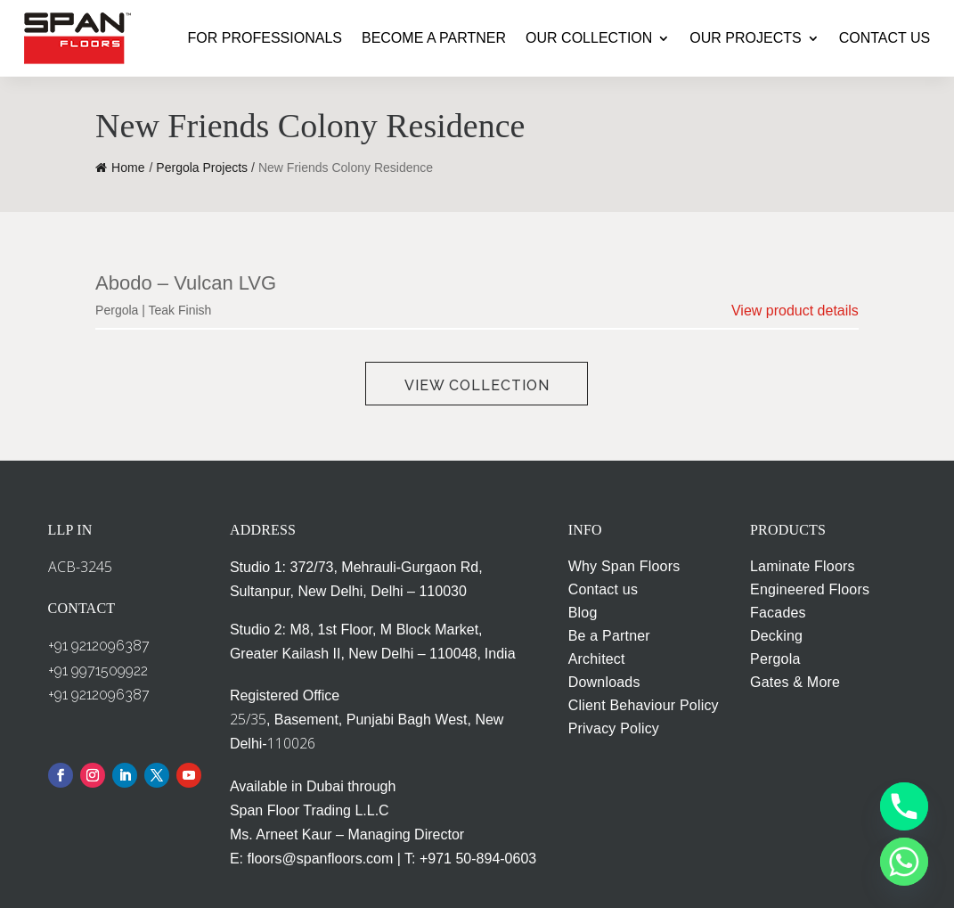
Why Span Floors (624, 566)
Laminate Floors (802, 566)
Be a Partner (609, 635)
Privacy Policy (613, 728)
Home (119, 167)
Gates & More (795, 682)
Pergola (775, 659)
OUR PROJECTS (745, 37)
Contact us (603, 589)
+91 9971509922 (98, 670)
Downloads (604, 682)
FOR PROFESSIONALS (265, 37)
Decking (776, 635)
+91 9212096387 (99, 645)
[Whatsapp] (904, 862)
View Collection (477, 385)
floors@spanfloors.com (320, 858)
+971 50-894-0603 (478, 858)
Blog (583, 612)
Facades (778, 612)
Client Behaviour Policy (643, 705)
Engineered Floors (809, 589)
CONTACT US (885, 37)
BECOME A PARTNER (434, 37)
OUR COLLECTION (589, 37)
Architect (596, 659)
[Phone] (904, 806)
